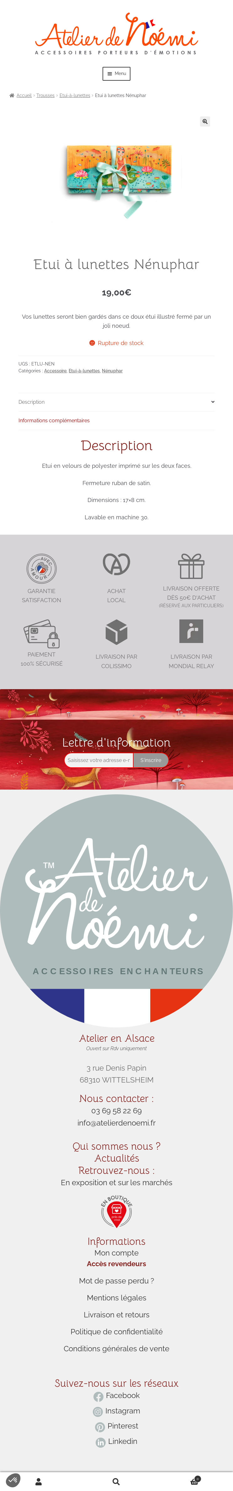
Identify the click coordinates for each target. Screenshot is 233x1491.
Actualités (116, 1158)
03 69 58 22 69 (116, 1110)
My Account (39, 1481)
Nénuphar (112, 370)
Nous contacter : (116, 1098)
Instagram (122, 1410)
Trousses (45, 95)
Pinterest (123, 1425)
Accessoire (55, 370)
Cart (178, 1478)
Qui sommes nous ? (116, 1146)
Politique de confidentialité (117, 1331)
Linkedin (122, 1441)
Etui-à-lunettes (75, 95)
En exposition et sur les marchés (116, 1182)
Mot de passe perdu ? (116, 1280)
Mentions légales (116, 1297)
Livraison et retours (117, 1314)
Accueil (24, 95)
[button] (205, 121)
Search (117, 1481)
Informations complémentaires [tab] (54, 421)
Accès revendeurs (116, 1264)
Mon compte (116, 1252)
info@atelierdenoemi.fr (116, 1122)
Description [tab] (32, 402)
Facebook (123, 1395)
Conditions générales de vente (116, 1348)
